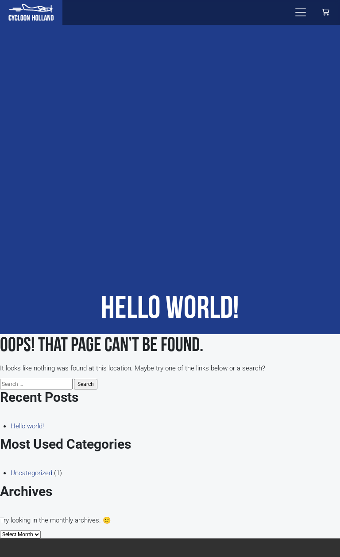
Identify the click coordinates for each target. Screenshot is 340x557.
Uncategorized (31, 473)
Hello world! (27, 426)
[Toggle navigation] (300, 12)
